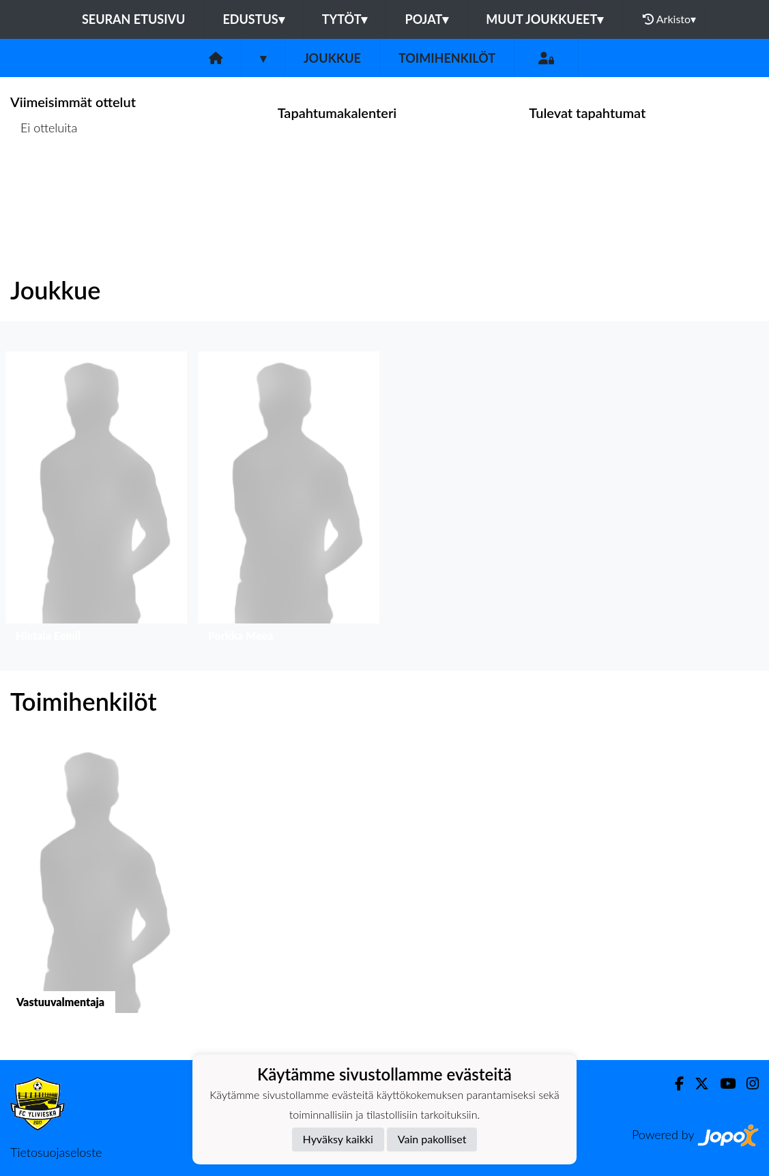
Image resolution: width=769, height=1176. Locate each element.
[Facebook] (674, 1083)
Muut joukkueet (544, 19)
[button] (96, 500)
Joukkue (332, 57)
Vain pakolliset (432, 1138)
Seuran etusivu (134, 19)
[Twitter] (696, 1083)
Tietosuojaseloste (56, 1152)
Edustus (253, 19)
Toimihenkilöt (446, 57)
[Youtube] (722, 1083)
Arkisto (669, 19)
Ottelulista (44, 180)
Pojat (426, 19)
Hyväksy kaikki (338, 1138)
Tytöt (345, 19)
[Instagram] (747, 1083)
